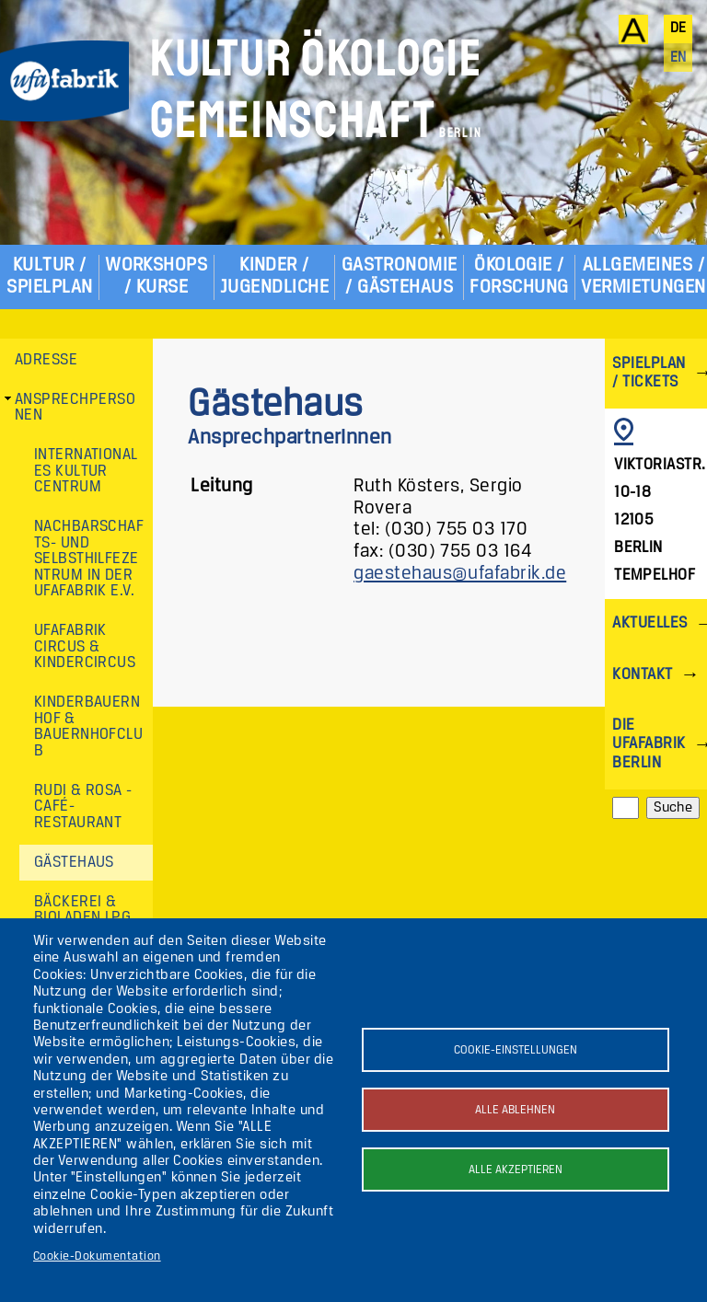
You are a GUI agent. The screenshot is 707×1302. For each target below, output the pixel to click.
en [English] (678, 58)
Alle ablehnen (515, 1110)
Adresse (46, 360)
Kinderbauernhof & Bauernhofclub (89, 727)
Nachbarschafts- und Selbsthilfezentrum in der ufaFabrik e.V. (89, 559)
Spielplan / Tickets (648, 373)
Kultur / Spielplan (49, 276)
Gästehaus (74, 862)
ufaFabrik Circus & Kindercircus (85, 647)
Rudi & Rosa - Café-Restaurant (83, 807)
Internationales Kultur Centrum (86, 471)
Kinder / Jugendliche (274, 276)
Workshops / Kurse (156, 276)
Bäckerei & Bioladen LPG (83, 910)
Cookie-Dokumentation (97, 1256)
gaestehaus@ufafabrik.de (460, 573)
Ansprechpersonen (75, 408)
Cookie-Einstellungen (515, 1050)
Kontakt (642, 675)
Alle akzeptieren (515, 1170)
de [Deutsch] (678, 28)
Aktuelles (649, 623)
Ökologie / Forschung (518, 276)
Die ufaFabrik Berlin (648, 744)
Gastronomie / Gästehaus (400, 276)
